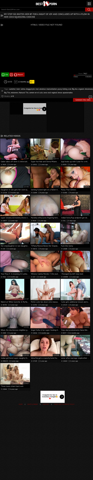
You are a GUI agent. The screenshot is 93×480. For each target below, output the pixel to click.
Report (20, 74)
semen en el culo (36, 92)
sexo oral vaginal (50, 92)
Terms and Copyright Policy (64, 404)
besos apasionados (65, 92)
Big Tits (7, 92)
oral (69, 89)
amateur (42, 89)
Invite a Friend (32, 404)
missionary (89, 89)
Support (46, 404)
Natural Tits (24, 92)
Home (21, 404)
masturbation (51, 89)
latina (23, 89)
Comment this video (83, 99)
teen (18, 89)
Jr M (12, 96)
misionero (14, 92)
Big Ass (75, 89)
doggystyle (30, 89)
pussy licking (62, 89)
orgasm (81, 89)
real (37, 89)
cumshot (12, 89)
